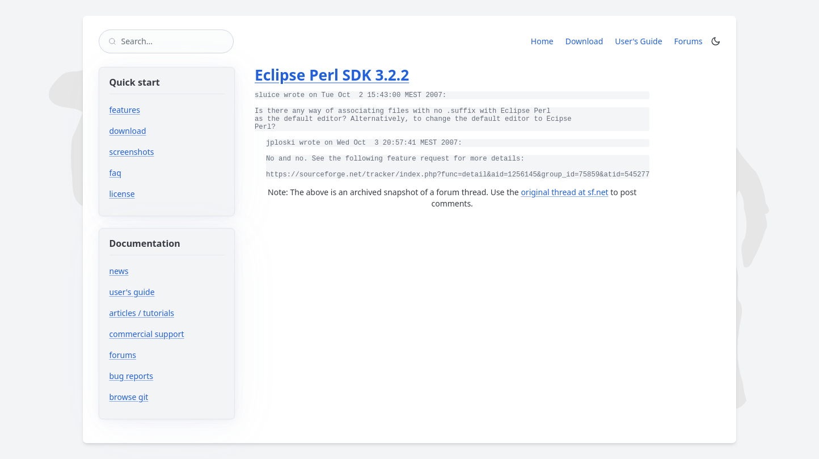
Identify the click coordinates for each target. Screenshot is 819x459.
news (119, 271)
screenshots (131, 151)
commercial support (146, 334)
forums (156, 354)
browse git (163, 396)
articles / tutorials (142, 313)
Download (584, 41)
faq (115, 172)
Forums (690, 41)
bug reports (165, 375)
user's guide (132, 292)
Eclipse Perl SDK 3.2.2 (332, 75)
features (124, 109)
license (122, 193)
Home (542, 41)
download (127, 130)
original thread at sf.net (564, 192)
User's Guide (638, 41)
